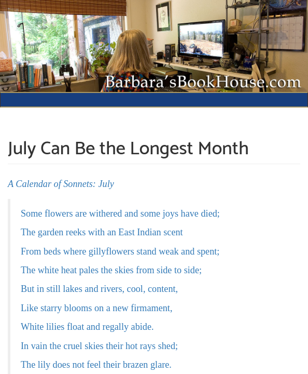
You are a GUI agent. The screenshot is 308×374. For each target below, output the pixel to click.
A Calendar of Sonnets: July (61, 184)
